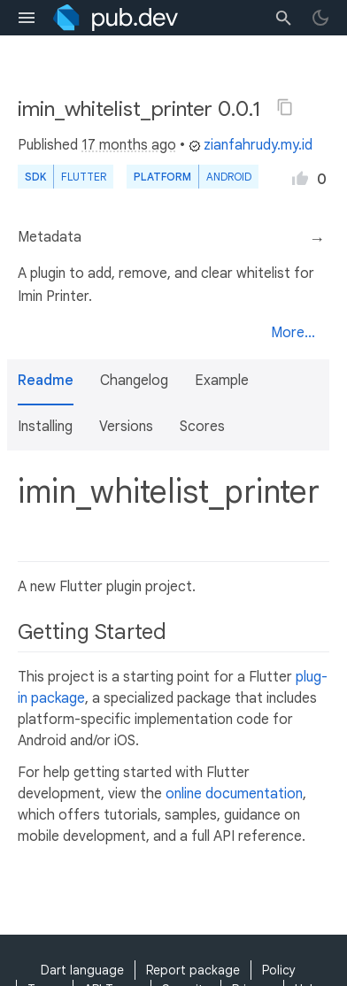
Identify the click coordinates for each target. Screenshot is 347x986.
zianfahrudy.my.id (250, 145)
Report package (193, 970)
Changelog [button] (134, 380)
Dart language (82, 970)
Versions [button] (126, 426)
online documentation (234, 794)
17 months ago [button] (128, 145)
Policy (279, 970)
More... (293, 333)
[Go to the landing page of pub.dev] (115, 17)
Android (228, 176)
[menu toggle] (26, 17)
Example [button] (222, 380)
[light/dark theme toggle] (320, 17)
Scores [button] (202, 426)
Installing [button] (45, 426)
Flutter (83, 176)
